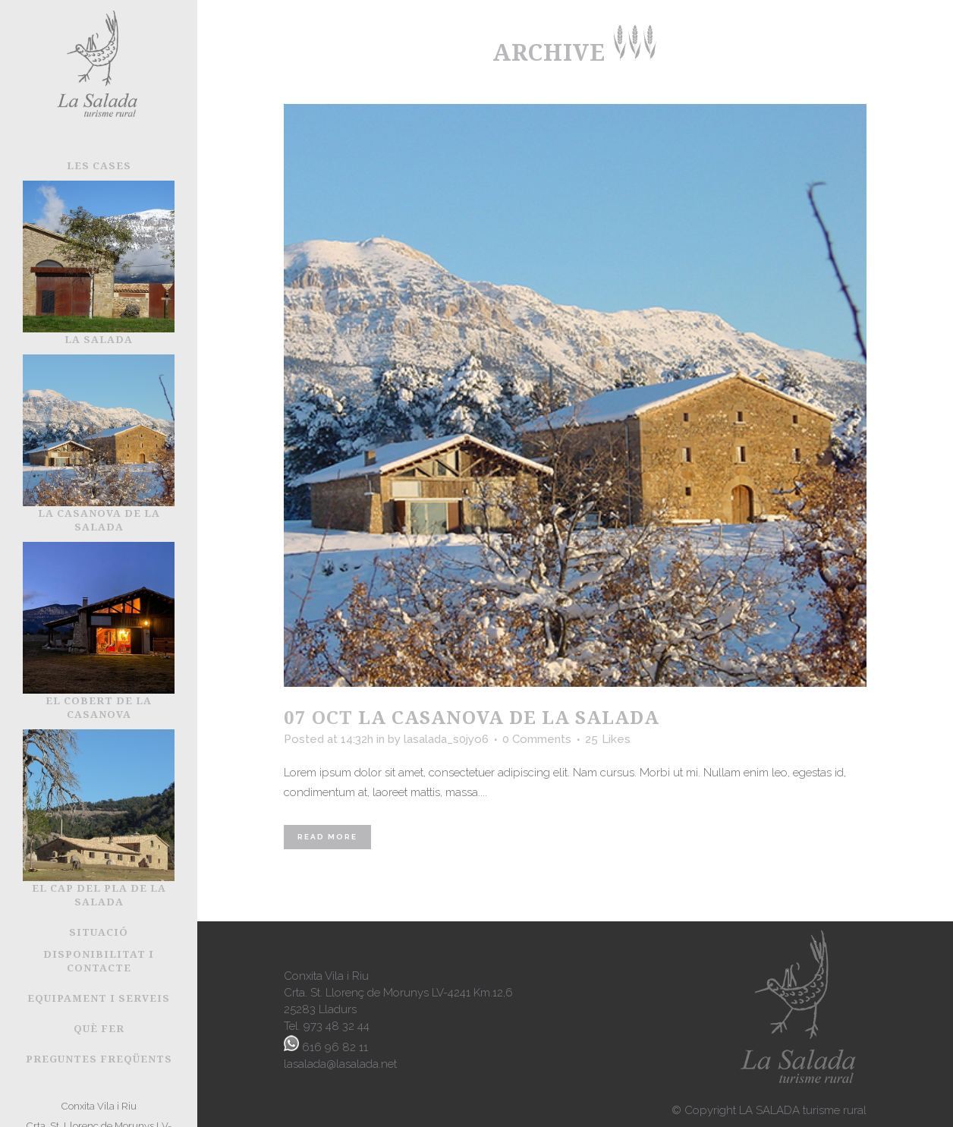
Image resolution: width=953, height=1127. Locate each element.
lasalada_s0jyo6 (446, 739)
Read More (327, 837)
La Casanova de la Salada (508, 716)
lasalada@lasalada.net (340, 1064)
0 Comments (536, 739)
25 (608, 739)
